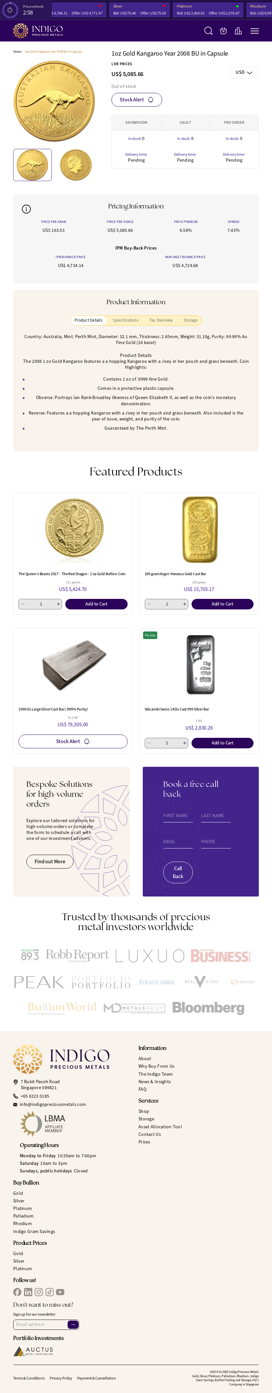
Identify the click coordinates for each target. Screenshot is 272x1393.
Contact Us (149, 1134)
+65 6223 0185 (35, 1096)
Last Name (212, 816)
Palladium (23, 1216)
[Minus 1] (23, 604)
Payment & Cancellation (96, 1378)
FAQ (142, 1089)
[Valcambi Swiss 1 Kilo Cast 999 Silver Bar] (199, 665)
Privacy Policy (61, 1378)
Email (169, 842)
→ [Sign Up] (73, 1324)
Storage (146, 1119)
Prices (144, 1142)
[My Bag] (223, 31)
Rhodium (264, 6)
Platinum (190, 6)
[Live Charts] (238, 31)
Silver (123, 6)
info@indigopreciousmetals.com (53, 1105)
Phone (208, 842)
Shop (143, 1111)
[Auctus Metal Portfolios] (33, 1351)
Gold (18, 1193)
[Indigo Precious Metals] (38, 30)
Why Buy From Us (156, 1066)
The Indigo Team (155, 1074)
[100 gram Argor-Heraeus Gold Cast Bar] (199, 529)
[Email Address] (46, 1324)
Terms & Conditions (29, 1378)
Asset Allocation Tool (160, 1127)
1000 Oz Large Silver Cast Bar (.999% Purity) (53, 709)
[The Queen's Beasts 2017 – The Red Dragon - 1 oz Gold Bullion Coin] (73, 529)
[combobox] (244, 73)
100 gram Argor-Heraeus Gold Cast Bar (175, 573)
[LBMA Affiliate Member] (77, 1124)
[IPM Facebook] (17, 1292)
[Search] (208, 31)
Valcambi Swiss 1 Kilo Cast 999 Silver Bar (177, 709)
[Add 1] (58, 604)
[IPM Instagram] (39, 1292)
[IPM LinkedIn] (28, 1292)
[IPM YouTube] (60, 1292)
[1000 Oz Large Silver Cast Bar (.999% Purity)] (73, 665)
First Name (175, 816)
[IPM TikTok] (49, 1292)
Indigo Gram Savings (34, 1231)
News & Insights (154, 1082)
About (144, 1059)
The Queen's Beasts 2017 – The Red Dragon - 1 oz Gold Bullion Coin (72, 573)
